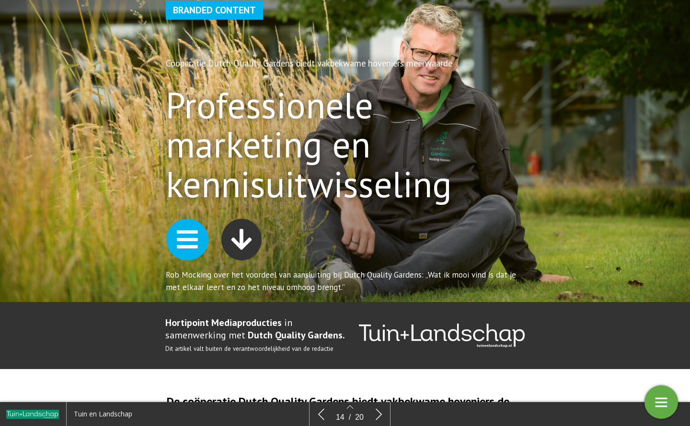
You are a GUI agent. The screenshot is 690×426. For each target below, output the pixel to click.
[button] (187, 239)
